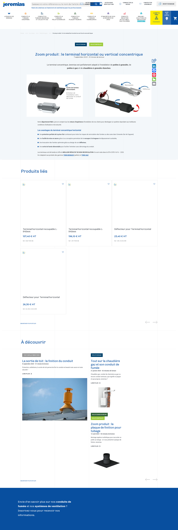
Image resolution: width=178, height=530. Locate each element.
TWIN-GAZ (85, 155)
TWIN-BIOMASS (69, 155)
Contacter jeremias (148, 3)
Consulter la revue (128, 3)
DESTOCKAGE (168, 4)
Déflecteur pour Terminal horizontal (132, 229)
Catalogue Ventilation (109, 3)
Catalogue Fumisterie (89, 3)
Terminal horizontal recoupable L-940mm (40, 230)
